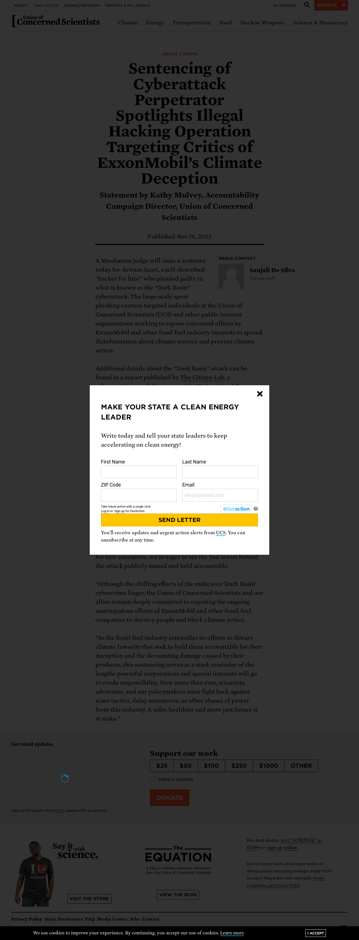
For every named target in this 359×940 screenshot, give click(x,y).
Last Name (220, 469)
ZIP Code (139, 492)
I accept (315, 933)
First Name (139, 469)
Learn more (232, 933)
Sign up (119, 511)
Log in (105, 511)
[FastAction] (236, 509)
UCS (220, 532)
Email (220, 492)
